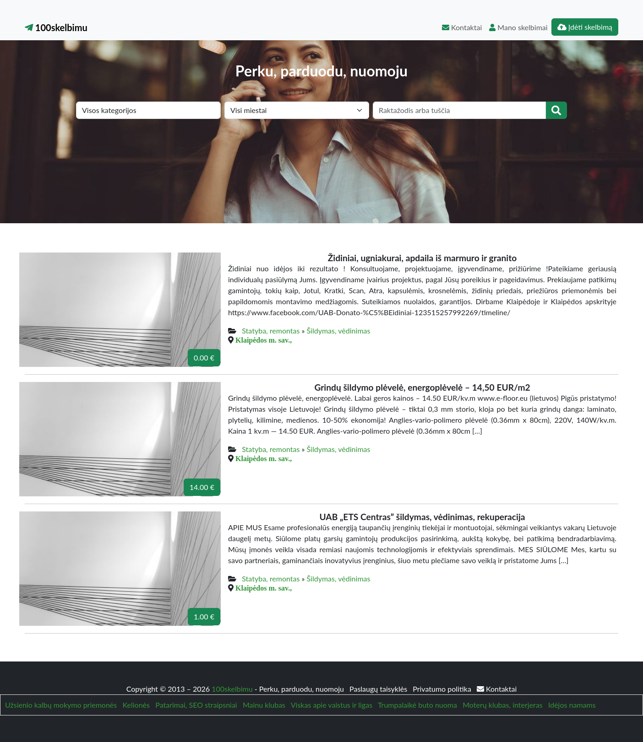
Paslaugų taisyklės (379, 688)
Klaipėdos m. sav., (263, 340)
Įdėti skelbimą (584, 26)
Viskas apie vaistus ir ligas (331, 704)
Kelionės (136, 704)
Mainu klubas (264, 704)
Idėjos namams (572, 704)
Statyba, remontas (271, 330)
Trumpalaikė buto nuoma (417, 704)
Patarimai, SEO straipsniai (196, 704)
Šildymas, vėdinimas (339, 330)
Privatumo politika (443, 688)
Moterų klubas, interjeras (502, 704)
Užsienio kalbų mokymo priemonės (61, 704)
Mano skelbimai (518, 27)
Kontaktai (462, 27)
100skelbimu (56, 27)
